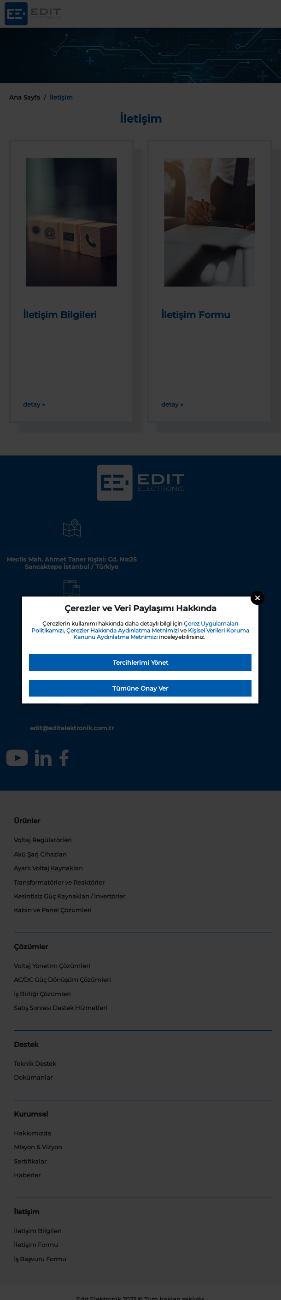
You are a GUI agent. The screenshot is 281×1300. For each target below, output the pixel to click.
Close (257, 598)
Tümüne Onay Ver (140, 688)
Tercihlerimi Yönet (140, 662)
